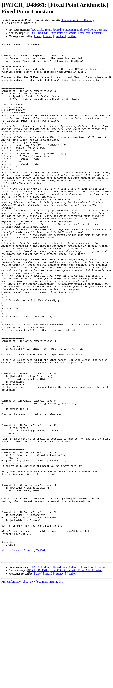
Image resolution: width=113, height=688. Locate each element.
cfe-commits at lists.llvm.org (77, 20)
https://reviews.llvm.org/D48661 (23, 651)
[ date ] (38, 36)
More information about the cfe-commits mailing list (32, 684)
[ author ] (72, 36)
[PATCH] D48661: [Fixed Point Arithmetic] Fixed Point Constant (69, 29)
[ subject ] (60, 36)
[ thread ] (48, 36)
